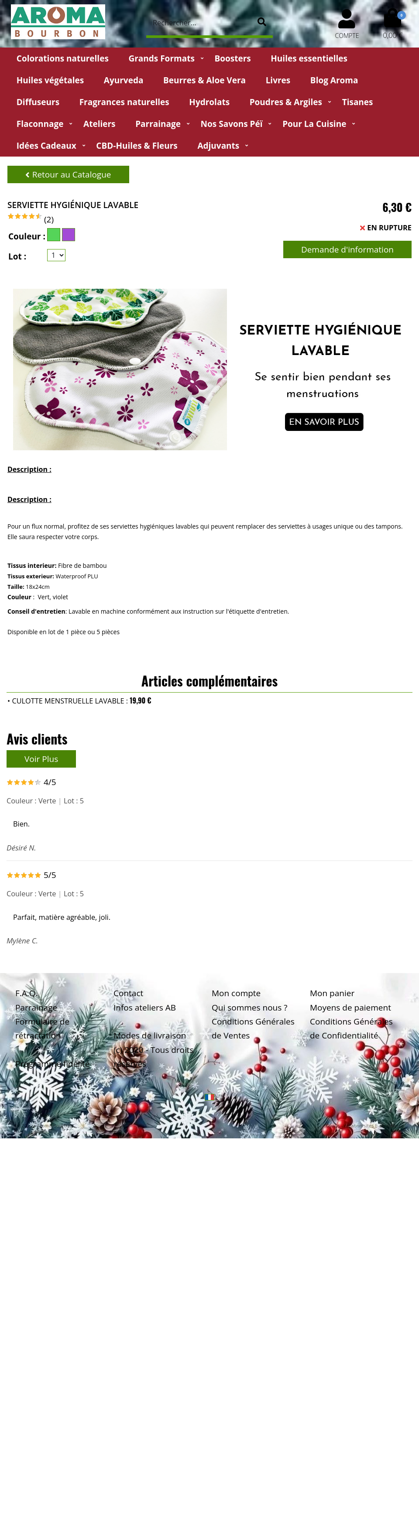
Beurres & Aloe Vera (204, 80)
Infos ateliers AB (144, 1007)
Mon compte (236, 993)
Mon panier (332, 993)
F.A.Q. (26, 993)
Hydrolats (209, 102)
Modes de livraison (149, 1035)
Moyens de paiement (350, 1007)
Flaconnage (40, 124)
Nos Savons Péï (232, 124)
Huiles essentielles (309, 58)
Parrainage (158, 124)
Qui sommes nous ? (249, 1007)
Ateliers (99, 124)
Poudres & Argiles (286, 102)
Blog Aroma (334, 80)
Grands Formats (161, 58)
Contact (128, 993)
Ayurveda (124, 80)
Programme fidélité (52, 1063)
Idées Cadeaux (46, 145)
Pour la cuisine (314, 124)
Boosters (232, 58)
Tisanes (357, 102)
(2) (49, 219)
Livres (278, 80)
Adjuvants (218, 145)
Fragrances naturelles (124, 102)
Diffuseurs (38, 102)
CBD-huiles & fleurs (136, 145)
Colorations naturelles (63, 58)
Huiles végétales (50, 80)
